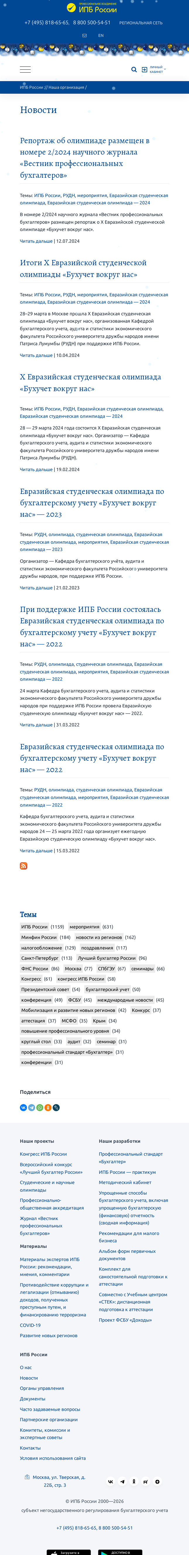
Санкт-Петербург (40, 958)
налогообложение (41, 947)
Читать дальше (36, 241)
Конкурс (141, 1010)
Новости (29, 1377)
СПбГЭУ (106, 968)
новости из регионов (99, 937)
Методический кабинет (125, 1182)
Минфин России (39, 937)
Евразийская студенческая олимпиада (119, 408)
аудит (74, 1041)
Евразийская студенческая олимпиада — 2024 (98, 202)
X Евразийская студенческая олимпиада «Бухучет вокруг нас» (90, 382)
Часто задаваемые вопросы (50, 1409)
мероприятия (92, 195)
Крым (99, 1020)
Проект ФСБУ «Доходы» (125, 1320)
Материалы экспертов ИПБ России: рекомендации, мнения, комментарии (50, 1267)
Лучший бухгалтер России (107, 958)
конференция (36, 1000)
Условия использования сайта (53, 1458)
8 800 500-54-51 (92, 22)
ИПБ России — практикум (127, 1172)
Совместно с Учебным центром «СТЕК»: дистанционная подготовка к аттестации (133, 1302)
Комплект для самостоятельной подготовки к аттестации (133, 1276)
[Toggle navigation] (25, 69)
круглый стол (36, 1041)
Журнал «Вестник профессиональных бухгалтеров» (41, 1226)
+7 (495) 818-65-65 (46, 22)
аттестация (33, 1020)
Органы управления (42, 1388)
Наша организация (66, 87)
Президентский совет (45, 989)
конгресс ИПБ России (81, 978)
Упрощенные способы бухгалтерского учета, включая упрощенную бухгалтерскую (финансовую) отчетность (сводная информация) (133, 1207)
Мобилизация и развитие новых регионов (68, 1010)
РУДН (69, 195)
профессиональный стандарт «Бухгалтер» (67, 1052)
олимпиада (61, 534)
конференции (36, 1062)
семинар (106, 1041)
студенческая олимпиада (104, 534)
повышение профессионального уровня (65, 1031)
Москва (73, 968)
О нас (26, 1367)
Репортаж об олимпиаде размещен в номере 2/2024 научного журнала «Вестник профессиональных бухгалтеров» (85, 158)
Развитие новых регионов (49, 1335)
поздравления (97, 947)
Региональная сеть (141, 22)
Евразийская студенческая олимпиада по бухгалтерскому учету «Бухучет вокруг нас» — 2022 (92, 758)
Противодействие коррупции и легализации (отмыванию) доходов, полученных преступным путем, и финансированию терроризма (54, 1299)
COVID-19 (30, 1325)
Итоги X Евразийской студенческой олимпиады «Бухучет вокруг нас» (83, 268)
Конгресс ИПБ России (43, 1154)
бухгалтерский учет (107, 989)
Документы (32, 1398)
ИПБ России (31, 87)
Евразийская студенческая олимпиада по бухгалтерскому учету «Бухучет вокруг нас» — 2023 (92, 503)
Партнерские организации (49, 1419)
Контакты (30, 1447)
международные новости (125, 1000)
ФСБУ (74, 1000)
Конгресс (31, 978)
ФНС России (34, 968)
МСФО (69, 1020)
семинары (142, 968)
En (101, 35)
